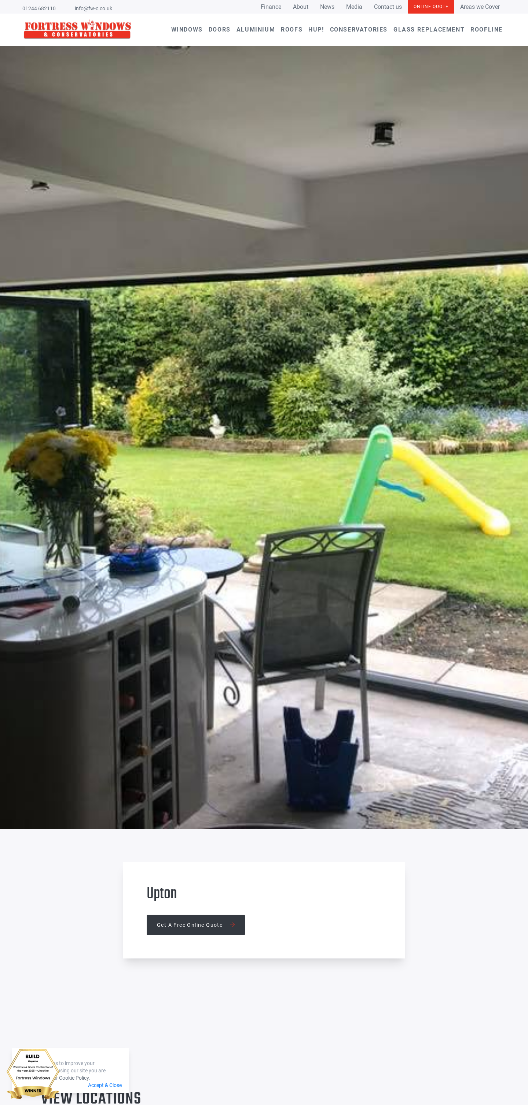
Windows (187, 29)
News (327, 6)
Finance (271, 6)
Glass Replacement (429, 29)
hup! (316, 29)
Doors (220, 29)
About (300, 6)
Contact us (388, 6)
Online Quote (431, 6)
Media (354, 6)
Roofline (486, 29)
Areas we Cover (480, 6)
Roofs (291, 29)
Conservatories (359, 29)
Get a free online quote (196, 925)
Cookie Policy (74, 1078)
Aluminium (255, 29)
